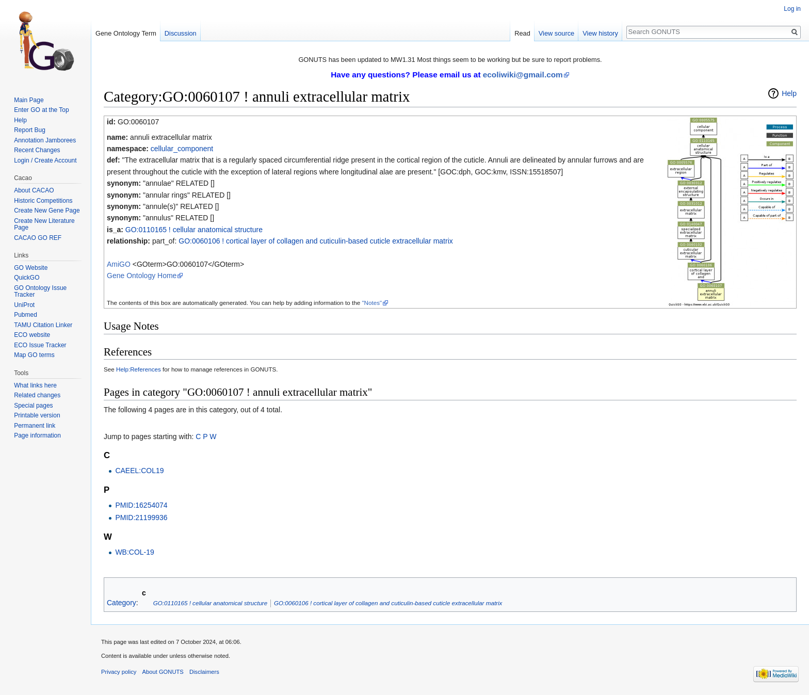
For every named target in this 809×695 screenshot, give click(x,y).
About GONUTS (163, 672)
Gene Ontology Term (125, 33)
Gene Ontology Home (141, 275)
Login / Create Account (45, 160)
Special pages (33, 405)
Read (522, 33)
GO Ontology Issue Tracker (40, 291)
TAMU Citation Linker (43, 325)
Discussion (181, 33)
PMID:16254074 (141, 505)
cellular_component (182, 148)
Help (789, 93)
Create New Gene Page (46, 210)
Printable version (37, 415)
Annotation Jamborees (45, 140)
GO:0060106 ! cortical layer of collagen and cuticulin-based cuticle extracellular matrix (316, 241)
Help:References (138, 369)
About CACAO (34, 190)
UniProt (24, 305)
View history (600, 33)
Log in (792, 8)
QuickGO (26, 277)
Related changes (37, 395)
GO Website (30, 267)
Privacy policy (118, 672)
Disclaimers (204, 672)
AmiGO (119, 264)
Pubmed (25, 314)
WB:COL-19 (134, 552)
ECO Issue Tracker (40, 345)
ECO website (32, 334)
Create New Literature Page (44, 224)
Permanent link (34, 425)
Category (121, 603)
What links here (35, 385)
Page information (37, 435)
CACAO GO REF (37, 237)
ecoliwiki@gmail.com (523, 74)
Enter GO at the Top (41, 110)
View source (556, 33)
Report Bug (29, 130)
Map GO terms (34, 355)
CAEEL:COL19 (139, 470)
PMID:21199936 (141, 517)
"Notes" (372, 302)
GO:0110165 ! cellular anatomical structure (194, 229)
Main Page (28, 100)
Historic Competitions (43, 200)
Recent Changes (37, 150)
